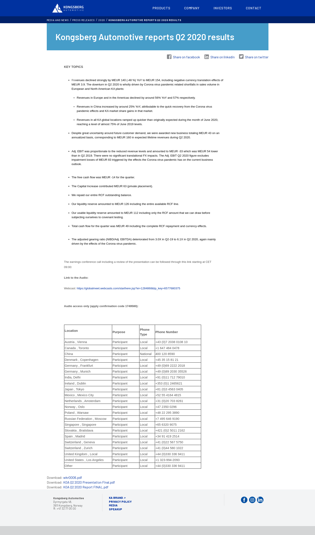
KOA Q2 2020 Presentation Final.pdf (89, 482)
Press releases (83, 20)
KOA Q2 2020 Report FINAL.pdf (85, 487)
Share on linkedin (222, 57)
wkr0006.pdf (72, 477)
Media (113, 505)
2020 (101, 20)
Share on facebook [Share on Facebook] (186, 57)
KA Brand (116, 497)
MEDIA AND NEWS (58, 20)
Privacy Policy (120, 501)
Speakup (115, 509)
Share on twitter (256, 57)
